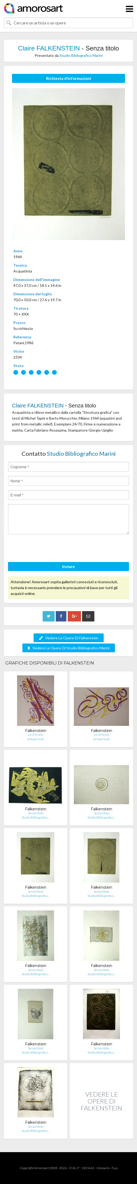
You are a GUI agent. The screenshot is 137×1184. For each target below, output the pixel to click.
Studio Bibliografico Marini (81, 55)
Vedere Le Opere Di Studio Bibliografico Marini (69, 648)
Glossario (103, 1168)
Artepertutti (35, 739)
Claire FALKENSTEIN (49, 48)
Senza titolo (35, 813)
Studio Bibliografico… (36, 817)
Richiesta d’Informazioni (68, 78)
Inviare (68, 566)
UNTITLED (35, 735)
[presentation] (48, 549)
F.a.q (115, 1168)
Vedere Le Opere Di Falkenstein (68, 638)
